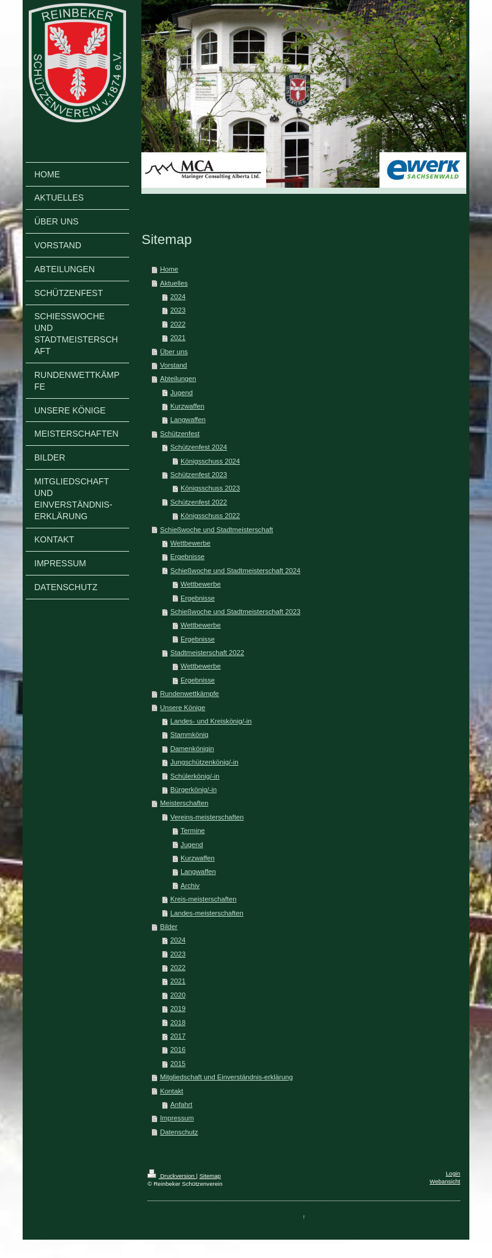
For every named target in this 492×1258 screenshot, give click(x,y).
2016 (177, 1049)
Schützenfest (179, 433)
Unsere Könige (182, 707)
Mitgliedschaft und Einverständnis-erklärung (226, 1077)
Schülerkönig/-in (194, 776)
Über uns (173, 351)
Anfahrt (181, 1104)
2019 (177, 1008)
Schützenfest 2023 (198, 474)
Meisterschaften (184, 803)
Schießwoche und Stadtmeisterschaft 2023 (235, 611)
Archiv (190, 885)
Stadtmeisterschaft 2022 (207, 652)
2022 (177, 324)
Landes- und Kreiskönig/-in (211, 721)
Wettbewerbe (190, 543)
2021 (177, 337)
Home (169, 269)
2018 (177, 1022)
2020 (177, 995)
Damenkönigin (192, 748)
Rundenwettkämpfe (189, 693)
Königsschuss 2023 (210, 488)
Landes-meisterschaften (206, 913)
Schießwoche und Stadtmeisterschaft (216, 529)
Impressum (176, 1118)
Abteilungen (178, 378)
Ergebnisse (187, 556)
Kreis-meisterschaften (203, 899)
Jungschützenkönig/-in (204, 762)
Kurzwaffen (187, 406)
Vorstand (173, 365)
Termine (193, 830)
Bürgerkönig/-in (193, 789)
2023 (177, 310)
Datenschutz (179, 1132)
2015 (177, 1063)
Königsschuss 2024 (210, 461)
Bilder (168, 926)
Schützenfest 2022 (198, 502)
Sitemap (210, 1175)
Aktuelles (173, 283)
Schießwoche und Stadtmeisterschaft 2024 (235, 570)
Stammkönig (189, 734)
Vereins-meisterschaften (207, 817)
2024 (177, 296)
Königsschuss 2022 (210, 515)
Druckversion (171, 1175)
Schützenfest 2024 (198, 447)
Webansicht (445, 1181)
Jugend (181, 392)
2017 (177, 1036)
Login (453, 1173)
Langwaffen (188, 419)
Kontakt (171, 1091)
